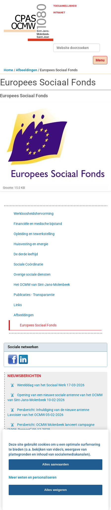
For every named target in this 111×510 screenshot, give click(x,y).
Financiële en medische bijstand (38, 224)
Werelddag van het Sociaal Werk (50, 385)
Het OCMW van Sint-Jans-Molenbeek (42, 285)
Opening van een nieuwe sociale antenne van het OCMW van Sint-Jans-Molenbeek (55, 397)
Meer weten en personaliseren (32, 477)
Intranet (59, 12)
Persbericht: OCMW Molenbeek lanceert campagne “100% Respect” (50, 427)
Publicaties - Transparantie (34, 295)
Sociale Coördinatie (28, 264)
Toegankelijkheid (65, 5)
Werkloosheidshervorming (34, 214)
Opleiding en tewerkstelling (34, 234)
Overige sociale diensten (32, 274)
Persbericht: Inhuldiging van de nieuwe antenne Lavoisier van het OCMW (48, 412)
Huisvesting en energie (31, 244)
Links (18, 305)
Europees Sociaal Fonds (38, 325)
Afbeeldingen (26, 70)
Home (8, 70)
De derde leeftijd (26, 254)
